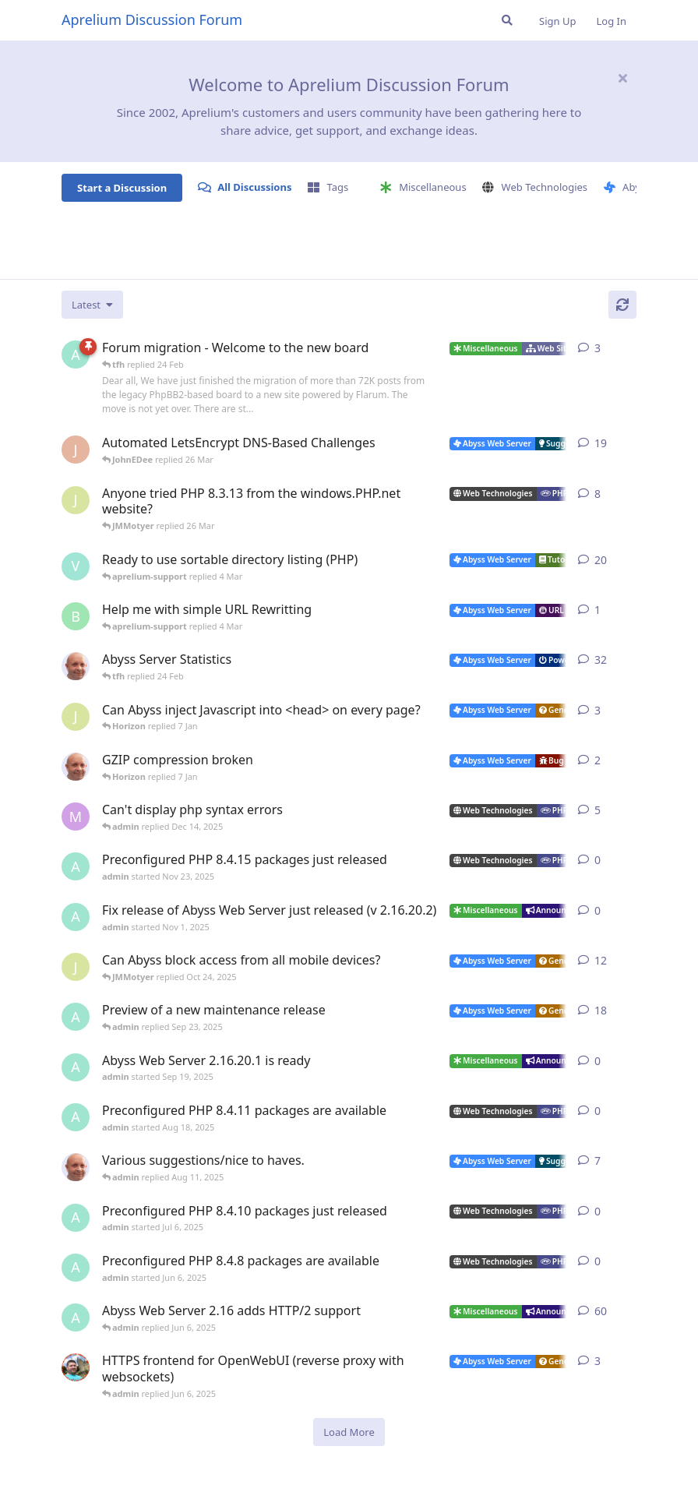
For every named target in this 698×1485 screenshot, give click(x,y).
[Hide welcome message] (622, 78)
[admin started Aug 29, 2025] (76, 1017)
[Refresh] (622, 305)
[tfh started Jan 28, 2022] (76, 666)
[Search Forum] (507, 20)
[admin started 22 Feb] (76, 354)
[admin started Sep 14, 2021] (76, 1317)
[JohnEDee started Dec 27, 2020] (76, 450)
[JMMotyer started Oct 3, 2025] (76, 967)
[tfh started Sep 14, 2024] (76, 1167)
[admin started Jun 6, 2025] (76, 1268)
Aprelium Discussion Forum (152, 19)
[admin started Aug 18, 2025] (76, 1117)
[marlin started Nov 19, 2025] (76, 816)
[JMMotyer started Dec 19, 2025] (76, 717)
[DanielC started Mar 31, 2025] (76, 1367)
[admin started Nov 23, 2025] (76, 866)
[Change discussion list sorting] (92, 305)
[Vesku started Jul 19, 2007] (76, 566)
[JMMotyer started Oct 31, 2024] (76, 500)
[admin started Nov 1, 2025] (76, 917)
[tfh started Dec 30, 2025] (76, 767)
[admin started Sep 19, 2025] (76, 1067)
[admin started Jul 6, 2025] (76, 1218)
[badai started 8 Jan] (76, 616)
